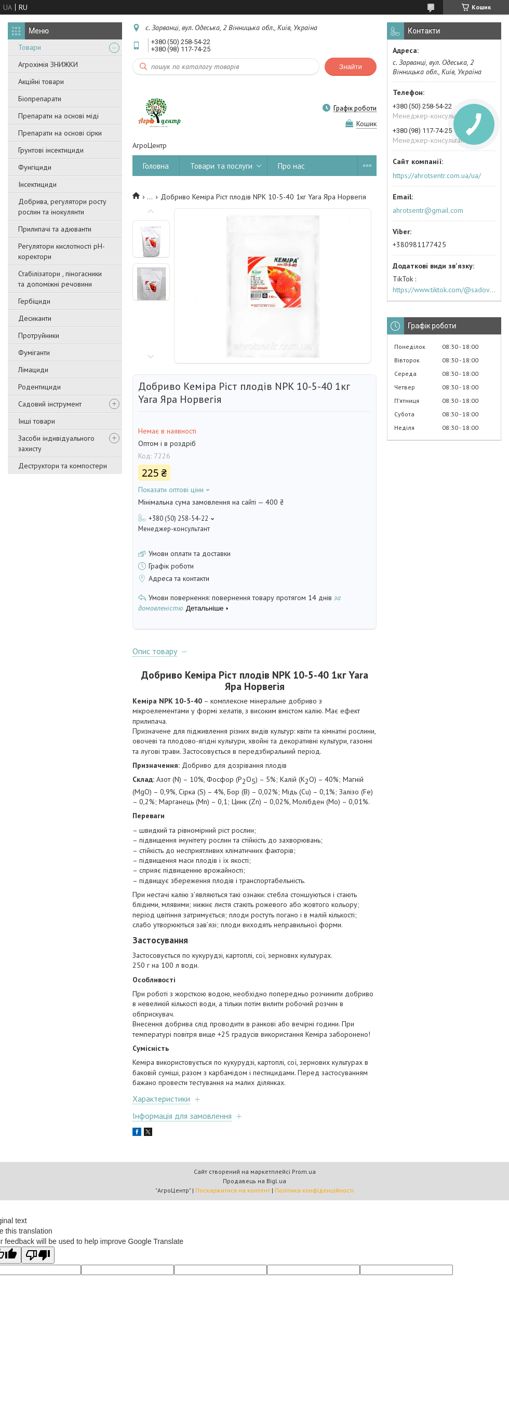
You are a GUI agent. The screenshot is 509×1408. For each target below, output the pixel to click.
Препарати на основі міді (58, 115)
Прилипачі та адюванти (54, 229)
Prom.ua (304, 1171)
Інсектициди (37, 184)
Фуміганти (34, 352)
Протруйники (38, 335)
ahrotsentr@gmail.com (428, 210)
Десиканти (34, 318)
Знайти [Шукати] (350, 67)
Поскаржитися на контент (232, 1190)
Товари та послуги (221, 166)
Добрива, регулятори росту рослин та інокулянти (62, 206)
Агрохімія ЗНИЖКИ (48, 64)
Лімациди (33, 369)
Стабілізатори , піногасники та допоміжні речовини (60, 279)
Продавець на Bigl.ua (254, 1181)
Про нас (291, 166)
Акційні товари (41, 81)
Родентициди (39, 386)
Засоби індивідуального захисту (56, 443)
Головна (156, 166)
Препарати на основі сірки (60, 133)
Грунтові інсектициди (51, 150)
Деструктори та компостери (62, 465)
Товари (29, 47)
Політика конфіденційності (314, 1190)
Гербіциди (34, 301)
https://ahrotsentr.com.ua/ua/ (437, 175)
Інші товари (36, 421)
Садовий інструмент (50, 404)
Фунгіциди (34, 167)
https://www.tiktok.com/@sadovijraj (444, 289)
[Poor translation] (38, 1255)
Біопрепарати (39, 98)
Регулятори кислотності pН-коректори (61, 251)
